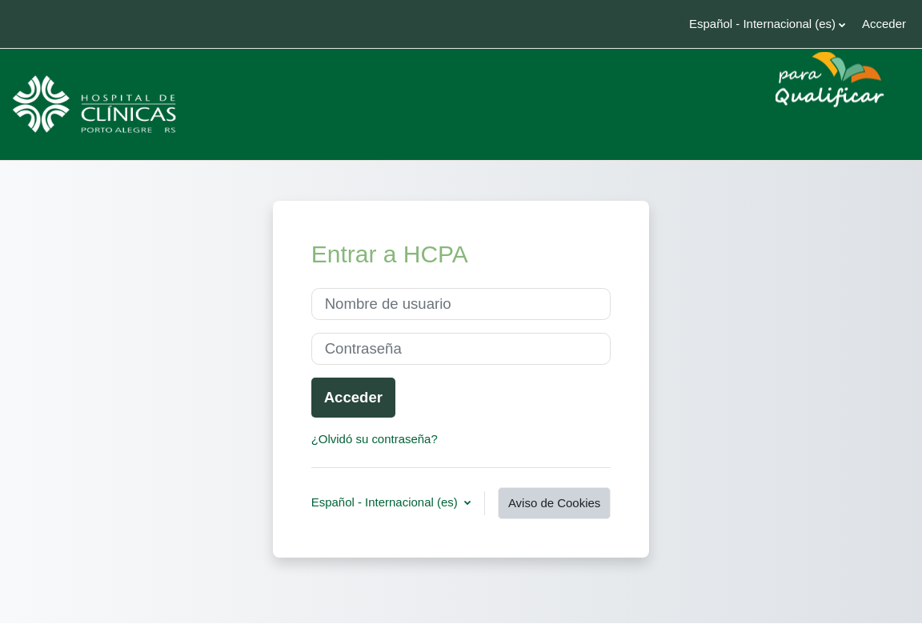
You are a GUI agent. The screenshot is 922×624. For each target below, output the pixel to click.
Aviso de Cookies (554, 503)
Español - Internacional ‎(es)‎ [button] (386, 498)
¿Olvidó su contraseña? (374, 439)
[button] (759, 24)
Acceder (884, 23)
